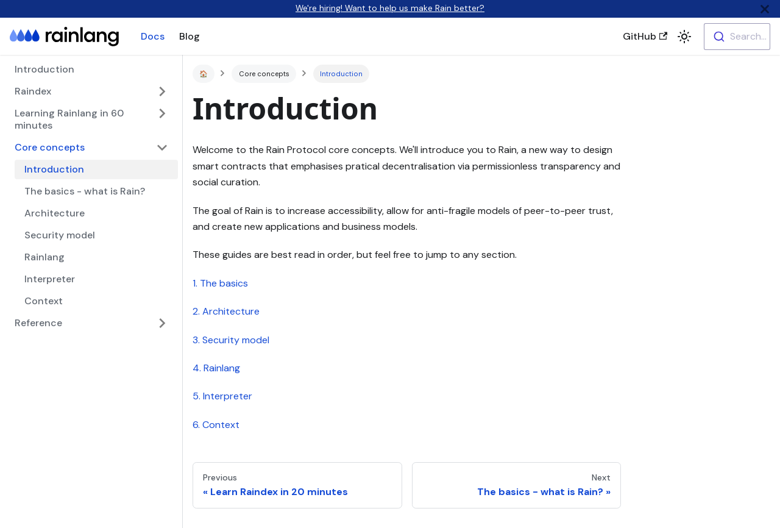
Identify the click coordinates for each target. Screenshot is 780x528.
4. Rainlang (216, 368)
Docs (153, 36)
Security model (59, 235)
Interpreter (49, 279)
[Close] (765, 9)
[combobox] (737, 36)
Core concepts (50, 147)
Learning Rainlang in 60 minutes (69, 119)
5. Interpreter (222, 396)
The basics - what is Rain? (84, 191)
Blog (189, 36)
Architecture (54, 213)
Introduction (44, 69)
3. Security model (231, 340)
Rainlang (44, 257)
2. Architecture (226, 311)
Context (43, 300)
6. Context (216, 424)
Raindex (33, 91)
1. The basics (220, 283)
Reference (38, 322)
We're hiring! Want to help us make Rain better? (390, 8)
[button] (684, 36)
